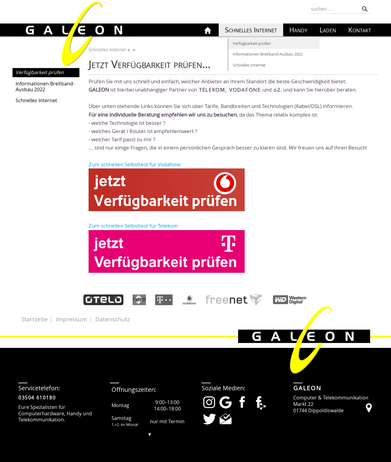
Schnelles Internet (36, 100)
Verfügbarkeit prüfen (40, 72)
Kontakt (359, 29)
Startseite (34, 319)
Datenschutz (112, 319)
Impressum (71, 319)
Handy (298, 29)
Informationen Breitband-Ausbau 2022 (45, 86)
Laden (328, 29)
